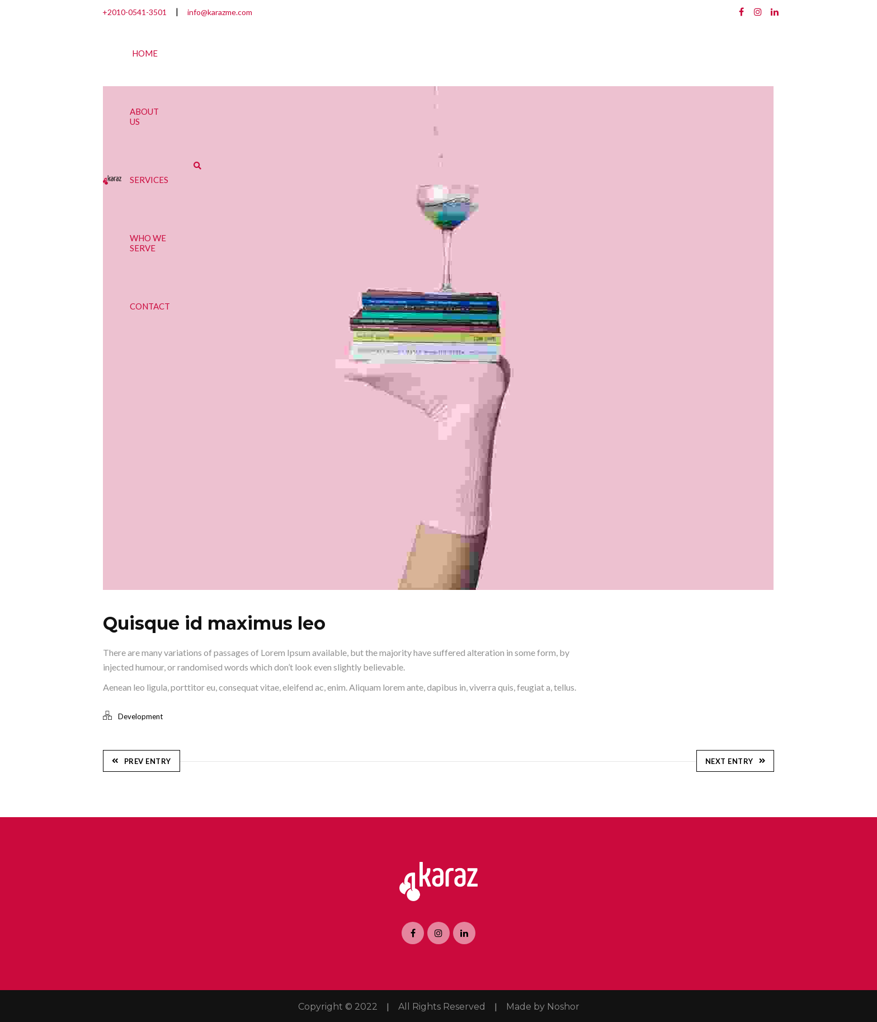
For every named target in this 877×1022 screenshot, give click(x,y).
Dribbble (758, 12)
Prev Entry (141, 760)
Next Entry (735, 760)
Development (140, 716)
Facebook (741, 12)
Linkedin (774, 12)
